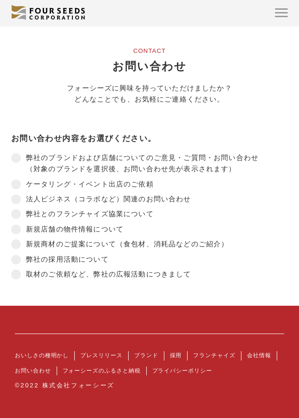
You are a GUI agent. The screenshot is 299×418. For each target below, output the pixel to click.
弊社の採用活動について (67, 259)
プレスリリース (101, 355)
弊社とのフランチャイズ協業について (90, 214)
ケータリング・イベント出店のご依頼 (90, 184)
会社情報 (259, 355)
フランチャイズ (214, 355)
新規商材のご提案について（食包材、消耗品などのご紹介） (127, 244)
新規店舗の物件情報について (75, 229)
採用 (176, 355)
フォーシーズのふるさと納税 (102, 370)
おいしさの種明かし (42, 355)
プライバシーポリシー (182, 370)
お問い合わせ (33, 370)
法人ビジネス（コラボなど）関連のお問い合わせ (108, 199)
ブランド (146, 355)
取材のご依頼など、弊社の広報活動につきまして (108, 274)
